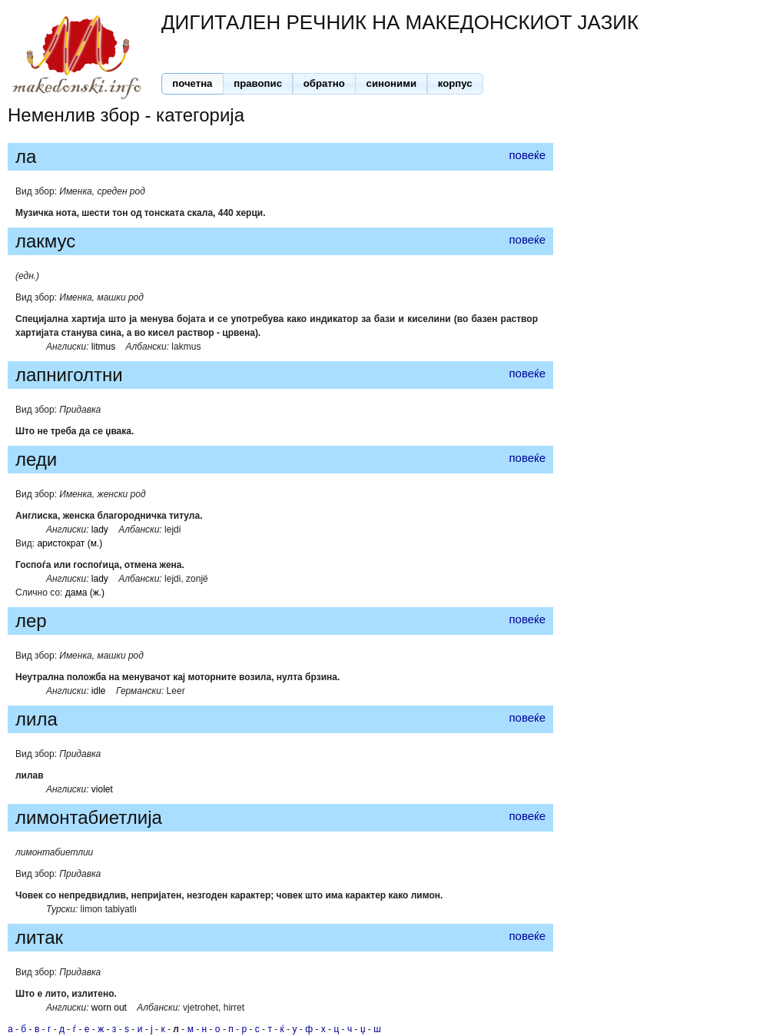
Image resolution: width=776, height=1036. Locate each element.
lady (99, 529)
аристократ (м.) (69, 543)
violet (102, 789)
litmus (103, 346)
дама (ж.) (84, 592)
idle (98, 691)
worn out (109, 1007)
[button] (192, 84)
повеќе (527, 154)
